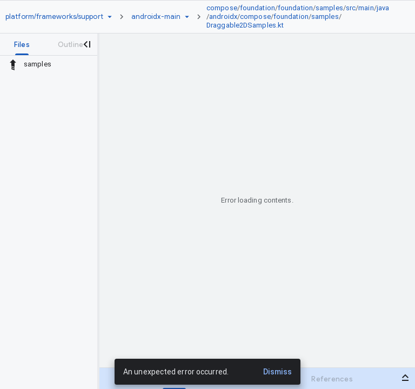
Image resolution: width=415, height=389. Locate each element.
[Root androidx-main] (156, 16)
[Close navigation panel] (86, 44)
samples (329, 8)
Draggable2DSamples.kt (245, 25)
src (351, 8)
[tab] (22, 44)
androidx (223, 16)
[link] (301, 17)
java (383, 8)
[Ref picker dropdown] (187, 16)
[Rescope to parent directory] (13, 64)
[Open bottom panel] (405, 377)
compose (221, 8)
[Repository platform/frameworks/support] (54, 16)
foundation (257, 8)
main (365, 8)
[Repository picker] (109, 16)
